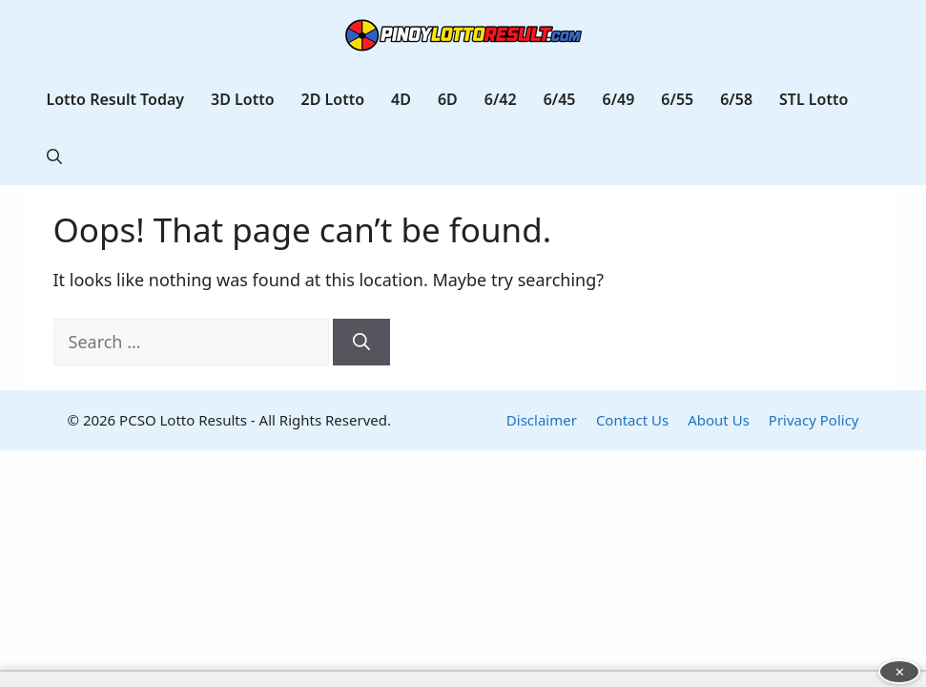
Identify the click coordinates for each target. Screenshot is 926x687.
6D (448, 99)
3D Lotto (243, 99)
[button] (54, 156)
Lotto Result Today (116, 99)
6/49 (619, 99)
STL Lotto (813, 99)
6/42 (500, 99)
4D (401, 99)
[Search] (361, 342)
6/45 (560, 99)
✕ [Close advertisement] (900, 671)
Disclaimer (541, 419)
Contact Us (632, 419)
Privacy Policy (814, 419)
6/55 (677, 99)
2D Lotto (333, 99)
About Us (719, 419)
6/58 (736, 99)
